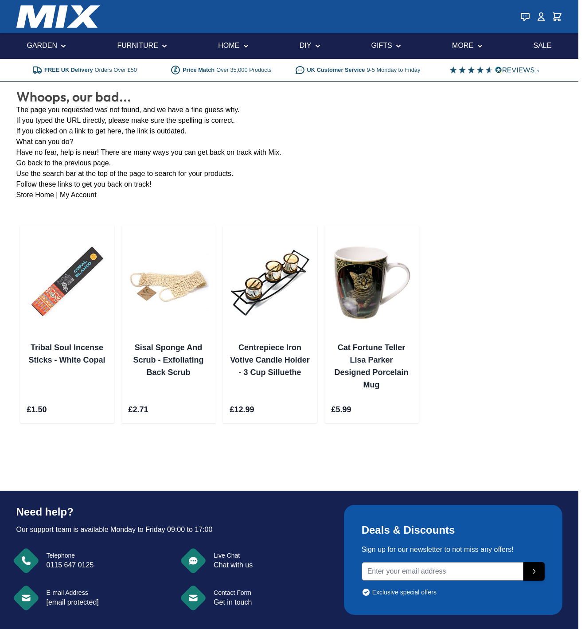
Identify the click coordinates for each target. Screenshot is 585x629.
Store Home (35, 195)
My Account (78, 195)
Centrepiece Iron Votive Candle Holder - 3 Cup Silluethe (270, 360)
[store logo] (58, 16)
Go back (29, 163)
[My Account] (541, 17)
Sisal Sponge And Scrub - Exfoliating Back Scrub (168, 360)
